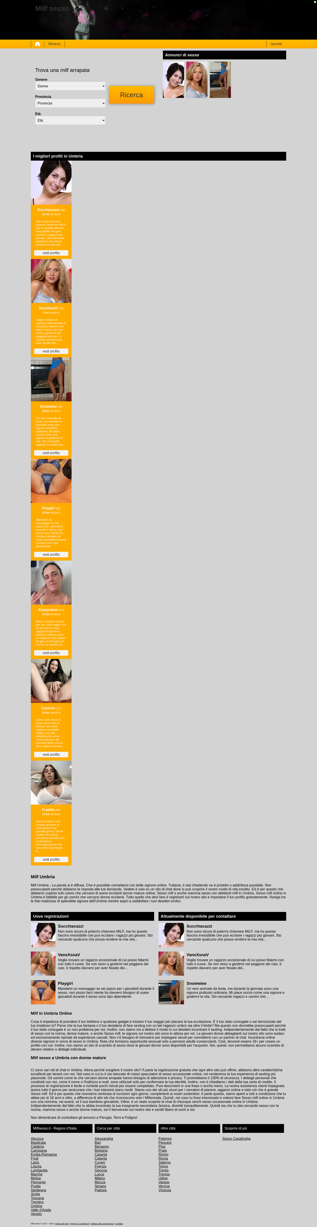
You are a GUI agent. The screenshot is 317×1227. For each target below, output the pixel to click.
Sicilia (35, 1194)
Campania (39, 1150)
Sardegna (38, 1190)
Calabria (37, 1146)
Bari (98, 1142)
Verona (164, 1186)
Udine (163, 1178)
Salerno (164, 1162)
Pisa (161, 1146)
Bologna (101, 1150)
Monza (100, 1182)
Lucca (99, 1174)
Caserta (101, 1154)
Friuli (35, 1158)
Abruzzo (37, 1139)
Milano (100, 1178)
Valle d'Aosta (41, 1210)
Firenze (100, 1166)
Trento (163, 1170)
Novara (100, 1186)
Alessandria (104, 1139)
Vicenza (164, 1190)
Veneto (36, 1214)
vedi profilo (51, 253)
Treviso (164, 1174)
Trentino (37, 1202)
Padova (101, 1190)
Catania (101, 1158)
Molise (36, 1178)
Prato (162, 1150)
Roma (163, 1158)
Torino (163, 1166)
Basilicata (38, 1142)
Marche (36, 1174)
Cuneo (100, 1162)
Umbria (36, 1206)
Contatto (119, 1224)
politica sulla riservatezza (102, 1224)
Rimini (163, 1154)
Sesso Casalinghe (236, 1139)
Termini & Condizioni (79, 1224)
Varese (164, 1182)
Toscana (37, 1198)
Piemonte (38, 1182)
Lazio (35, 1162)
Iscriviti (276, 44)
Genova (101, 1170)
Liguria (36, 1166)
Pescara (164, 1142)
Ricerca (54, 44)
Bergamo (102, 1146)
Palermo (165, 1139)
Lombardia (39, 1170)
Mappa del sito (62, 1224)
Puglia (36, 1186)
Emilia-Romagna (44, 1154)
